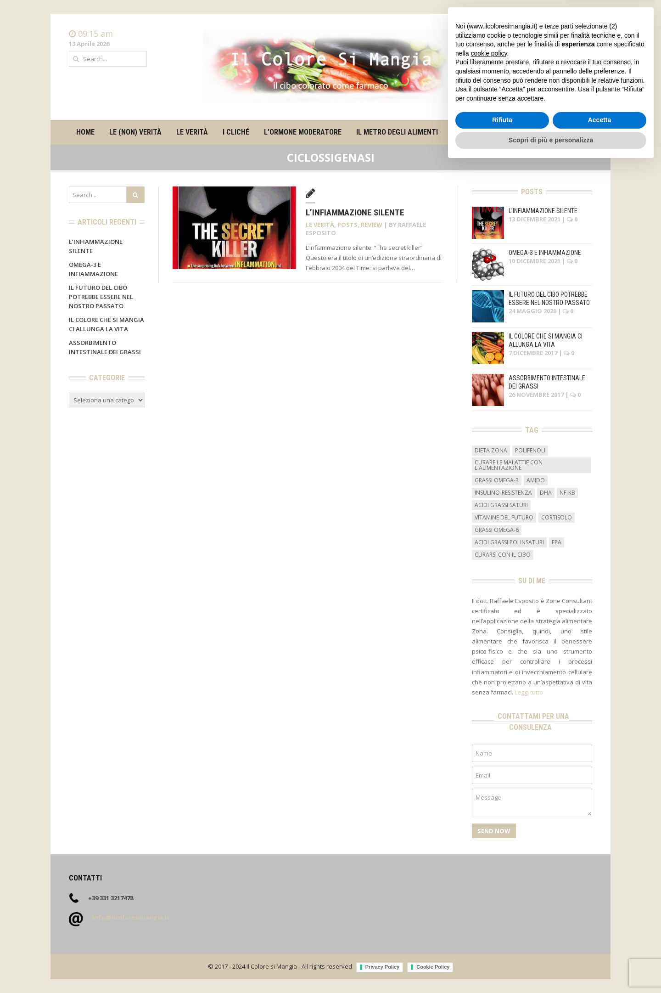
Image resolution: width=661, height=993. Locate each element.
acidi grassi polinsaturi (509, 542)
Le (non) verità (135, 132)
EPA (556, 542)
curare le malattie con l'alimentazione (509, 465)
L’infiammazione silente (355, 212)
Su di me (466, 132)
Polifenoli (530, 450)
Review (371, 224)
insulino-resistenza (503, 492)
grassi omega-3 (497, 480)
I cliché (236, 132)
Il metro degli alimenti (397, 132)
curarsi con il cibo (503, 555)
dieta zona (491, 450)
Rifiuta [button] (502, 948)
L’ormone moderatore (303, 132)
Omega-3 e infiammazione (545, 252)
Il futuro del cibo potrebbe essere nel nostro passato (101, 296)
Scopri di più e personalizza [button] (551, 967)
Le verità (192, 132)
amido (536, 480)
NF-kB (567, 492)
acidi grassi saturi (501, 505)
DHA (546, 492)
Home (583, 34)
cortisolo (556, 517)
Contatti (580, 43)
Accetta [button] (599, 948)
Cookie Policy (432, 967)
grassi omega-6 (497, 530)
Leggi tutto (529, 692)
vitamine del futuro (504, 517)
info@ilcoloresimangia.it (131, 917)
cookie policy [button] (489, 881)
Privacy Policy (382, 967)
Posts (347, 224)
